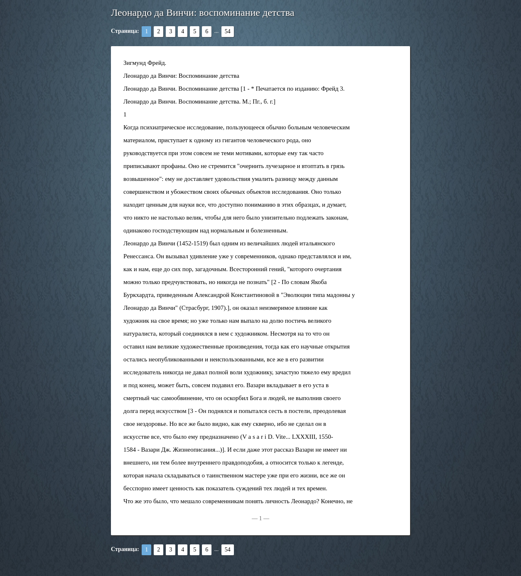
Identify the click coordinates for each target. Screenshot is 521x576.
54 (228, 31)
